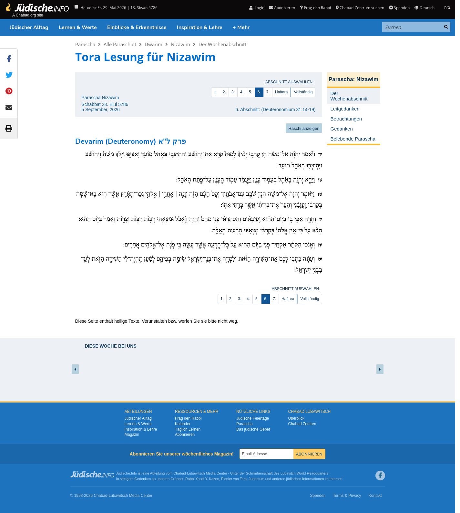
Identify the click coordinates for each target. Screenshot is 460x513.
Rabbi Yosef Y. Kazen (202, 479)
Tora (243, 479)
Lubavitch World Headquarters (304, 473)
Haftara (281, 92)
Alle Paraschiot (120, 44)
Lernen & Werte (78, 27)
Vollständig (303, 92)
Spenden (399, 7)
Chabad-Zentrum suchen (360, 7)
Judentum (256, 479)
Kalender (182, 424)
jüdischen (293, 479)
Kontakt (375, 495)
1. (215, 92)
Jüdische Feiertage (252, 418)
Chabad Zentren (302, 424)
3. (233, 92)
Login (256, 7)
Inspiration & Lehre (199, 27)
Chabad (179, 473)
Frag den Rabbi (315, 7)
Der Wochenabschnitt (222, 44)
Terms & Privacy (347, 495)
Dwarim (153, 44)
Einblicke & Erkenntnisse (137, 27)
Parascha (85, 44)
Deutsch (424, 7)
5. (250, 92)
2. (224, 92)
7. (268, 92)
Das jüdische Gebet (253, 429)
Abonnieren (282, 7)
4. (241, 92)
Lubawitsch (196, 473)
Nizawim (180, 44)
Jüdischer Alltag (29, 27)
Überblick (296, 418)
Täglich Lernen (187, 429)
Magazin (132, 434)
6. (259, 92)
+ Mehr (241, 27)
